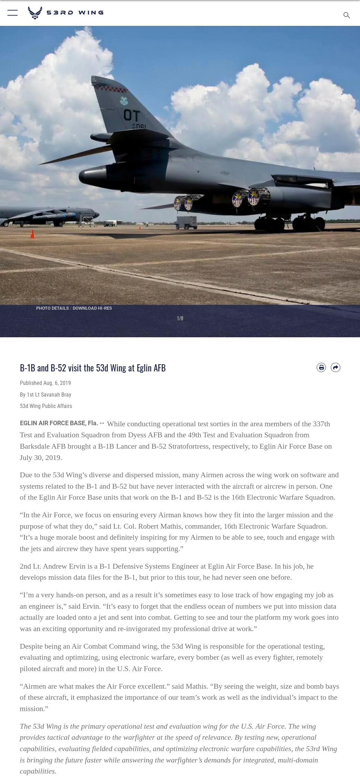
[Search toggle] (348, 13)
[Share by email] (335, 367)
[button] (11, 13)
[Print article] (321, 367)
